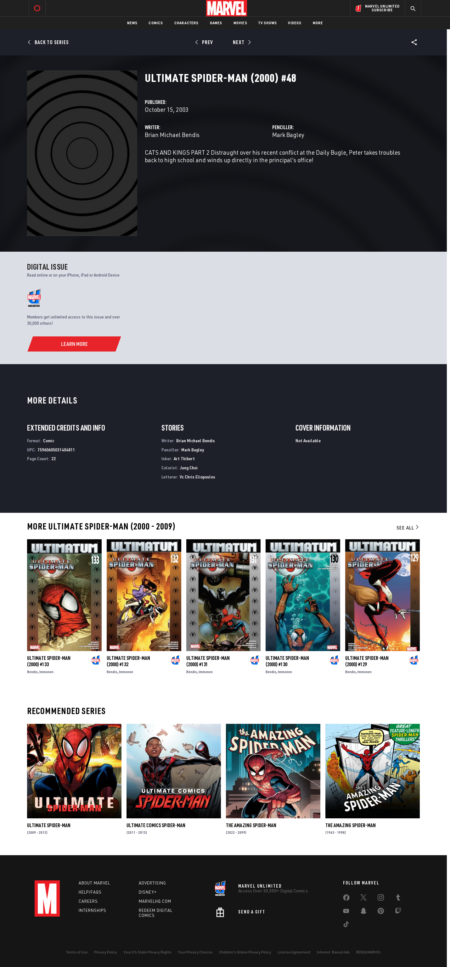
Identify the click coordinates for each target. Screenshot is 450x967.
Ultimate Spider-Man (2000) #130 (287, 661)
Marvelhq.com (155, 901)
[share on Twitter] (363, 898)
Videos (294, 22)
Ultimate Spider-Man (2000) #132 (128, 661)
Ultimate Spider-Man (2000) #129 (367, 661)
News (132, 22)
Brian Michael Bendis (172, 134)
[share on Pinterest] (381, 912)
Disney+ (148, 892)
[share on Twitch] (398, 912)
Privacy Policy (105, 952)
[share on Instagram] (381, 898)
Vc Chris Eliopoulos (197, 476)
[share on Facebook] (346, 899)
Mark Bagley (288, 134)
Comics (156, 22)
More (318, 22)
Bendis (32, 671)
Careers (88, 901)
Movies (240, 22)
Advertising (152, 882)
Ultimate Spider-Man (48, 825)
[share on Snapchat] (363, 912)
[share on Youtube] (346, 912)
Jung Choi (189, 467)
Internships (92, 910)
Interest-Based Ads (333, 952)
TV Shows (267, 22)
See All (408, 527)
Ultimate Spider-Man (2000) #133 (48, 661)
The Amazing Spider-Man (251, 825)
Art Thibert (184, 458)
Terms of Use (77, 952)
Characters (186, 22)
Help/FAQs (90, 892)
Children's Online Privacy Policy (245, 952)
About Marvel (94, 882)
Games (216, 22)
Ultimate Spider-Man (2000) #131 (208, 661)
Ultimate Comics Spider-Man (156, 825)
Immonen (46, 671)
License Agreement (294, 952)
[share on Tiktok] (346, 925)
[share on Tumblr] (398, 898)
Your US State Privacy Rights (147, 952)
